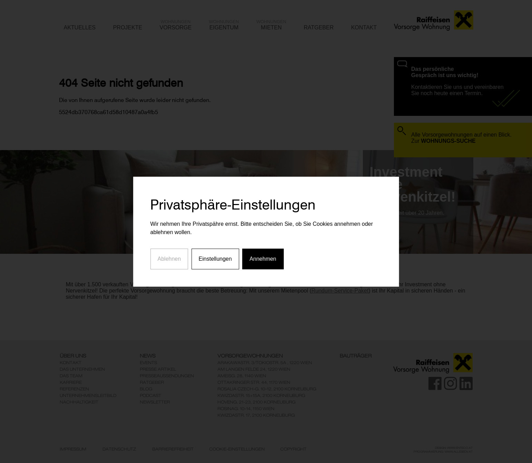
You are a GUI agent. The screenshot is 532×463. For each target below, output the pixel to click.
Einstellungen (215, 254)
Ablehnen (169, 254)
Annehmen (263, 254)
